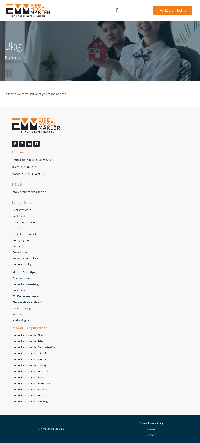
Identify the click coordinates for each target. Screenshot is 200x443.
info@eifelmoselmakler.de (29, 192)
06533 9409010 (35, 174)
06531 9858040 (44, 160)
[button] (117, 10)
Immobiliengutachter (29, 328)
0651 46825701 (29, 167)
